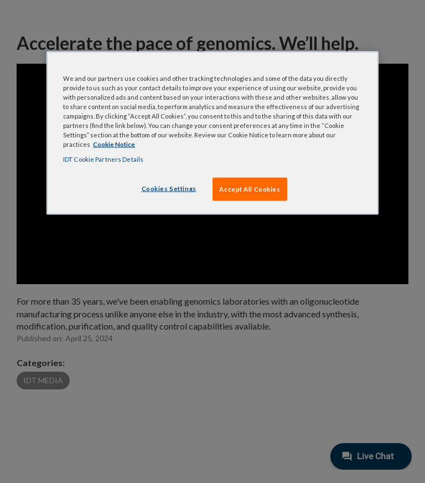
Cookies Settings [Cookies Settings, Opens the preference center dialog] (169, 188)
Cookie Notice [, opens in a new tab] (114, 144)
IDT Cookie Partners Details (103, 159)
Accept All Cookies (249, 189)
